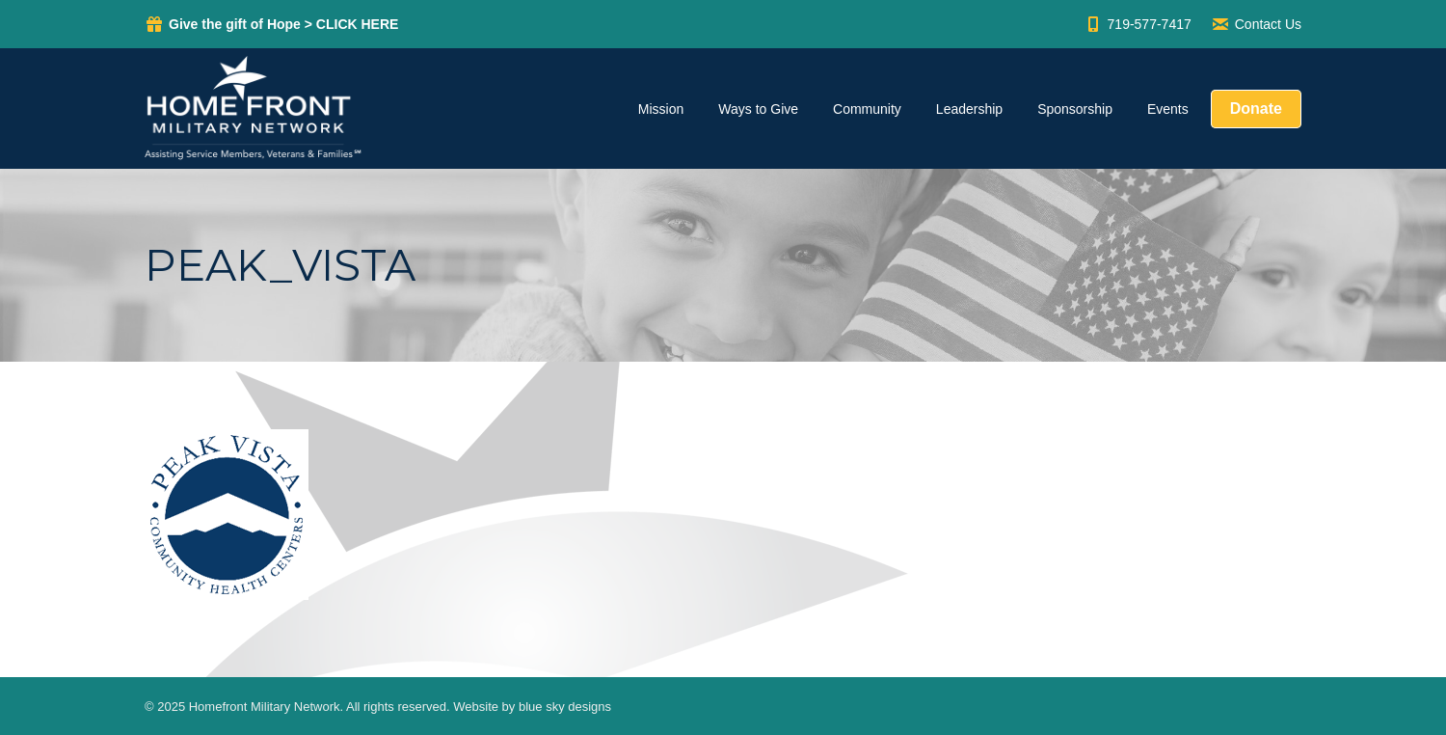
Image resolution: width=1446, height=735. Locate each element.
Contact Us (1256, 24)
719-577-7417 (1138, 24)
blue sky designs (565, 706)
